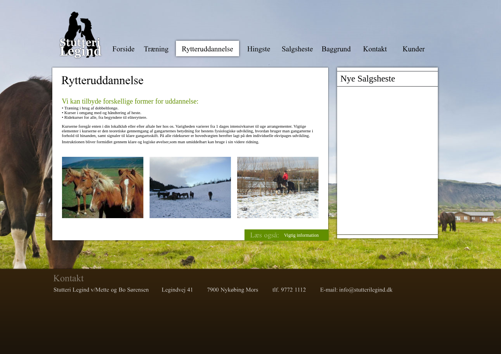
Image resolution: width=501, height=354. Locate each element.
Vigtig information (301, 235)
